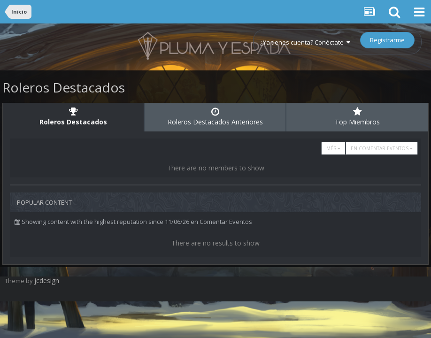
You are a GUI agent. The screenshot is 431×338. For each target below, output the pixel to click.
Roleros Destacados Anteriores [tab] (215, 116)
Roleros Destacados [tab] (73, 116)
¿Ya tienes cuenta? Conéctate (305, 42)
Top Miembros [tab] (357, 116)
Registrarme (387, 40)
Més (333, 148)
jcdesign (46, 280)
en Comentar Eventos (382, 148)
